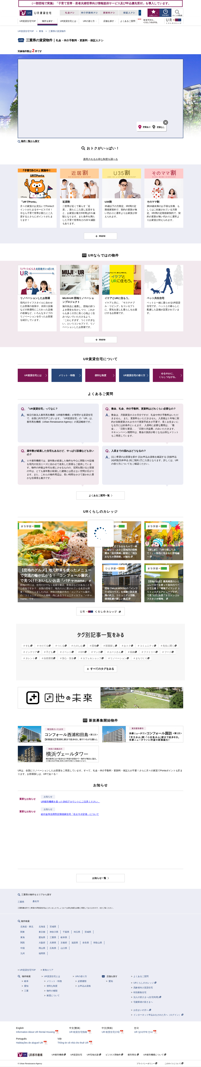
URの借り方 (81, 976)
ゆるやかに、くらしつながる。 (168, 375)
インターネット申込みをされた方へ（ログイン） (158, 1015)
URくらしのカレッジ (144, 983)
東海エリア (48, 970)
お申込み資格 (84, 986)
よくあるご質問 (141, 976)
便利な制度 (100, 375)
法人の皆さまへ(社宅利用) (147, 997)
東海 (41, 31)
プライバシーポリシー (147, 1064)
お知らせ (48, 797)
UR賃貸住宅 (76, 1054)
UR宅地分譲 (94, 1054)
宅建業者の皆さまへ (143, 1002)
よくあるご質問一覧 (99, 495)
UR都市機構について (154, 1054)
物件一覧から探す (30, 141)
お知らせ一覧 (99, 878)
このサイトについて (174, 1064)
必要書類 (82, 981)
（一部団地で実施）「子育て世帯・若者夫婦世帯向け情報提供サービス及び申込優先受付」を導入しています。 (100, 3)
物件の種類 (52, 990)
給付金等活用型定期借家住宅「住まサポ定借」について (70, 814)
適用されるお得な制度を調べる (100, 159)
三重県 (21, 902)
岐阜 (26, 981)
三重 (26, 990)
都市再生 (133, 1054)
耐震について (53, 995)
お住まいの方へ (142, 1010)
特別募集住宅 (139, 992)
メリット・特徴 (67, 375)
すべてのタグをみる (102, 668)
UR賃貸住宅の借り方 (134, 375)
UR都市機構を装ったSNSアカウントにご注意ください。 (70, 801)
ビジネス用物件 (114, 1054)
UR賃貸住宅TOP (26, 31)
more (102, 236)
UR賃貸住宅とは (33, 375)
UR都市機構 (59, 1054)
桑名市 (36, 901)
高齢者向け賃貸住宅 (143, 987)
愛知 (26, 986)
